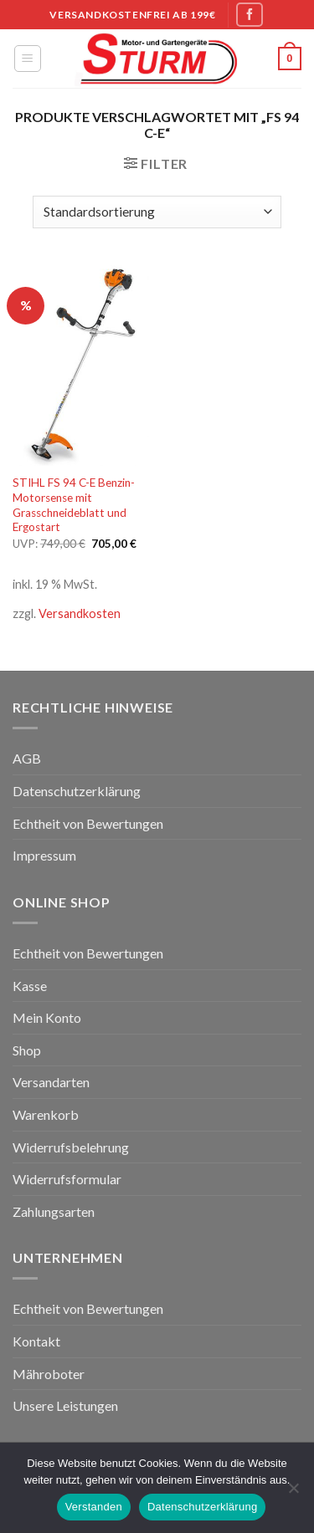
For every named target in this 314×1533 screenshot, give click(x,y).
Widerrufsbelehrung (71, 1147)
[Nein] (293, 1492)
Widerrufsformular (67, 1179)
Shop (27, 1050)
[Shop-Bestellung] (157, 212)
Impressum (44, 855)
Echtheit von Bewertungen (88, 823)
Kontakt (36, 1341)
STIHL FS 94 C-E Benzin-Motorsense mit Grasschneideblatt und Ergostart (74, 505)
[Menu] (28, 58)
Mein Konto (47, 1017)
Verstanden (93, 1506)
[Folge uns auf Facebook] (249, 15)
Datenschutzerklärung (77, 791)
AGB (27, 758)
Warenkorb (46, 1114)
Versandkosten (80, 613)
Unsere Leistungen (65, 1405)
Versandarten (51, 1082)
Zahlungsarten (54, 1211)
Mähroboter (49, 1374)
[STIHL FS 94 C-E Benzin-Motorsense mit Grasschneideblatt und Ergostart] (81, 364)
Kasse (30, 986)
